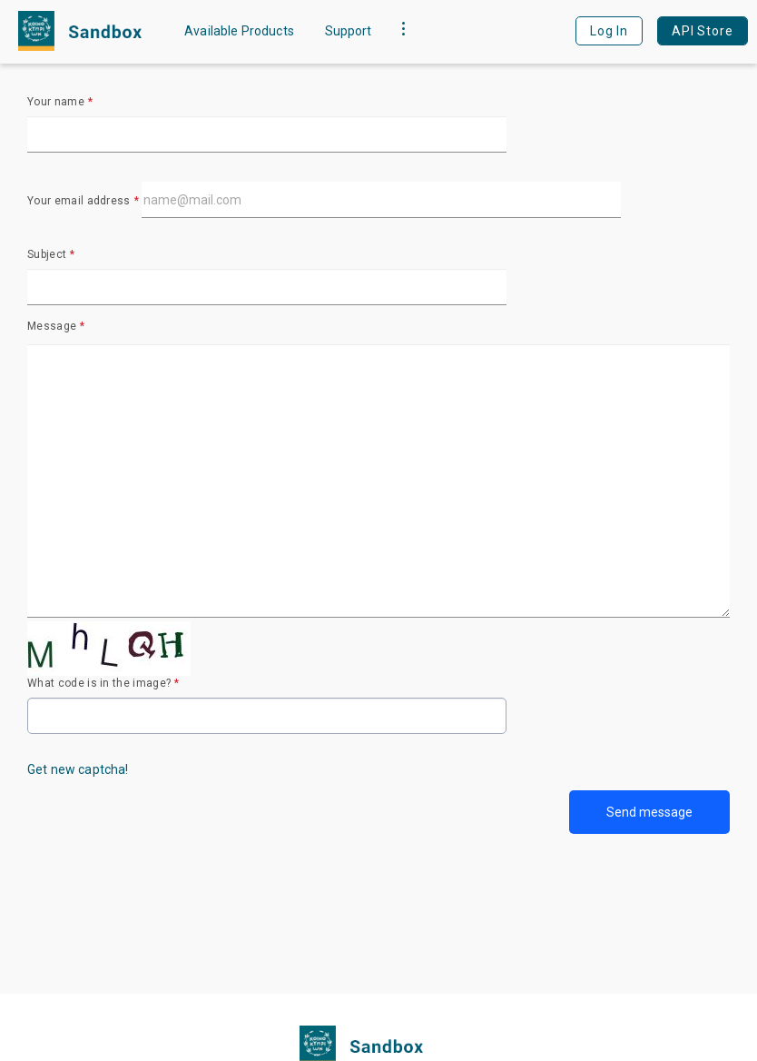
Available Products (239, 31)
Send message (649, 812)
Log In (609, 31)
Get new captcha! (78, 769)
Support (348, 31)
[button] (403, 31)
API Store (702, 31)
